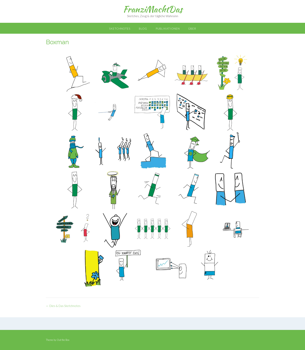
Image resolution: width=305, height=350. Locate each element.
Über (192, 28)
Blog (143, 28)
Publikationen (168, 28)
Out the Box (63, 339)
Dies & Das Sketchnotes (63, 306)
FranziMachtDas (152, 9)
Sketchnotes (119, 28)
